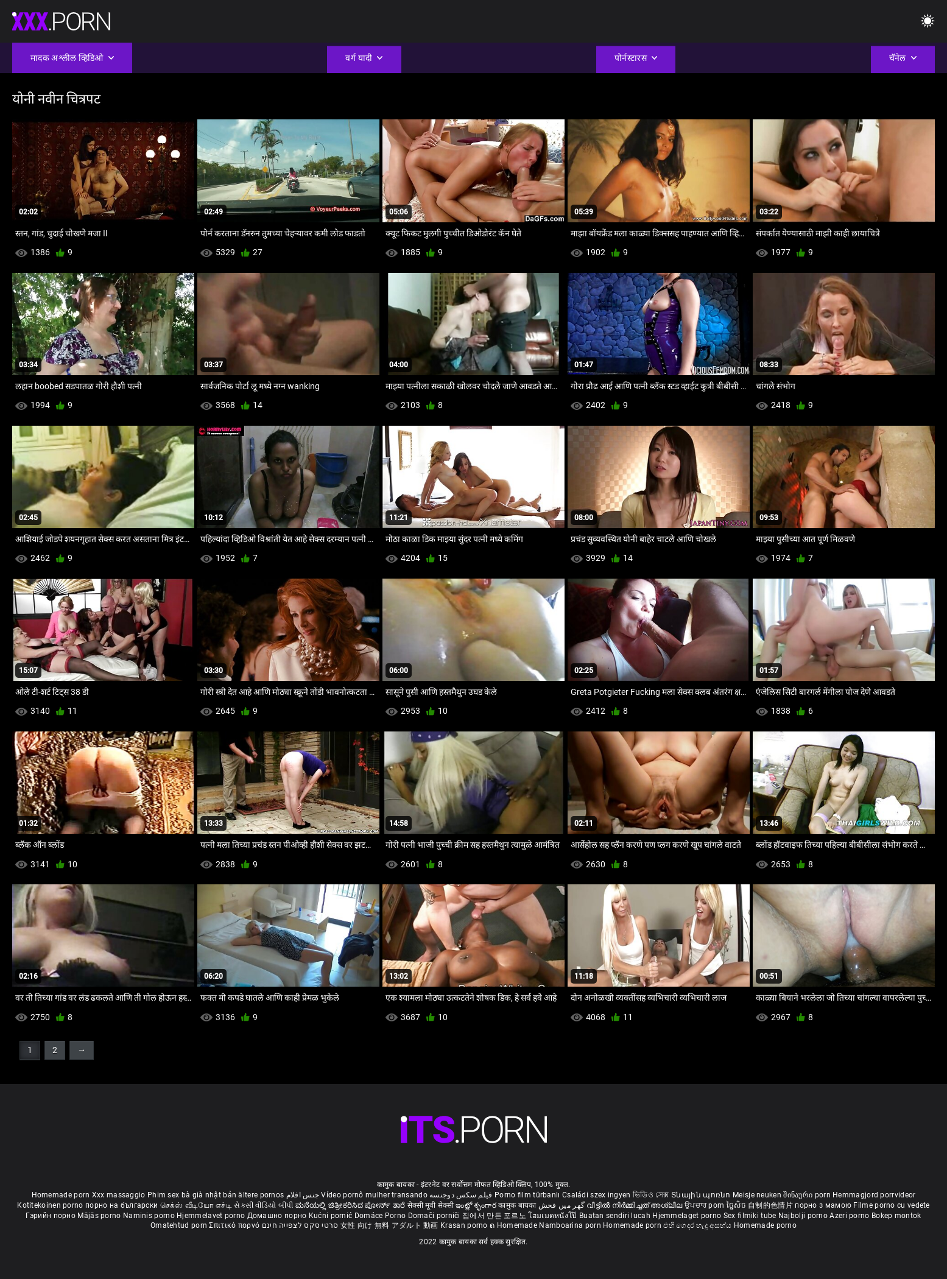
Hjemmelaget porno (687, 1215)
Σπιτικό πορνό (235, 1225)
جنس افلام (302, 1195)
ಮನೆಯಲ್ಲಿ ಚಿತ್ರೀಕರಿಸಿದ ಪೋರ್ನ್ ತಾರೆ (351, 1205)
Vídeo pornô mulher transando (374, 1195)
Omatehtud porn (179, 1225)
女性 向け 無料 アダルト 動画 (389, 1225)
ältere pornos (261, 1195)
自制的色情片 (771, 1205)
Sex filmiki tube (749, 1215)
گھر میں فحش (562, 1205)
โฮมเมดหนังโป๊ (553, 1215)
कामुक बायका (518, 1205)
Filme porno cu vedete (891, 1205)
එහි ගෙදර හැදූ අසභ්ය (698, 1225)
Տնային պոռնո (702, 1195)
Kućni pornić (331, 1215)
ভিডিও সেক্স (651, 1195)
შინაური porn (808, 1195)
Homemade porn (62, 1195)
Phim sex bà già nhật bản (191, 1195)
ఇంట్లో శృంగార (477, 1205)
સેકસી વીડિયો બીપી (263, 1205)
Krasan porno (465, 1225)
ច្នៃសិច (737, 1205)
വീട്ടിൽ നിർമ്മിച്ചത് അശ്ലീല (635, 1205)
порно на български (121, 1205)
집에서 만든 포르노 (495, 1215)
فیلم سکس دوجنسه (461, 1195)
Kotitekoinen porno (51, 1205)
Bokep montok (896, 1215)
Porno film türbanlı (527, 1195)
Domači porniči (435, 1215)
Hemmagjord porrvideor (874, 1195)
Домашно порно (278, 1215)
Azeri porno (850, 1215)
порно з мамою (823, 1205)
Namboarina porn (571, 1225)
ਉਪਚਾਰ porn (706, 1205)
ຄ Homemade (514, 1225)
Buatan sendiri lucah (615, 1215)
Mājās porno (100, 1215)
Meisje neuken (757, 1195)
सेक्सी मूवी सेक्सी (430, 1205)
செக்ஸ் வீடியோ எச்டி (196, 1205)
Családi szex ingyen (596, 1195)
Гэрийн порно (51, 1215)
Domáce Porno (381, 1215)
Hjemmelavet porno (212, 1215)
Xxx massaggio (119, 1195)
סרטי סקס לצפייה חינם (300, 1225)
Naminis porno (150, 1215)
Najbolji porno (803, 1215)
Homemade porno (765, 1225)
